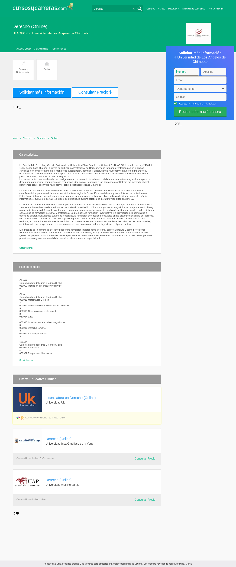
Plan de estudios (58, 49)
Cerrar (189, 563)
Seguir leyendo (27, 248)
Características (41, 49)
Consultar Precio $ (95, 92)
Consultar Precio (145, 458)
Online (54, 138)
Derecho (41, 138)
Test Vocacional (215, 9)
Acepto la (197, 103)
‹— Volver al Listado (22, 49)
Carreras (151, 9)
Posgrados (173, 9)
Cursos (161, 9)
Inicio (15, 138)
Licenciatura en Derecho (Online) (71, 398)
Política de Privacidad (203, 103)
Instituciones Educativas (193, 9)
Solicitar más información (41, 92)
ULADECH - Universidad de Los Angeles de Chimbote (51, 33)
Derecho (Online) (59, 439)
